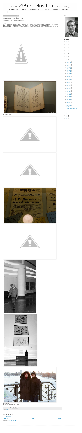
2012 (67, 59)
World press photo (69, 109)
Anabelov (5, 12)
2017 (67, 52)
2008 (67, 116)
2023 (67, 42)
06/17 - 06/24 (69, 85)
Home (33, 418)
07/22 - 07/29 (69, 84)
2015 (67, 55)
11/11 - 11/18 (69, 67)
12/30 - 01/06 (69, 61)
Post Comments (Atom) (12, 420)
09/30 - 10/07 (69, 74)
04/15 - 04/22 (69, 91)
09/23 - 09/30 (69, 76)
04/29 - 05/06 (69, 90)
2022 (67, 44)
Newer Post (6, 418)
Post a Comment (8, 416)
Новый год (68, 106)
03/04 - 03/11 (69, 100)
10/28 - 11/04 (69, 70)
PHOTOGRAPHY (11, 12)
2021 (67, 45)
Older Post (59, 418)
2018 (67, 50)
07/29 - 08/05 (69, 82)
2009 (67, 115)
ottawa (7, 409)
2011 (67, 112)
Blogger (48, 429)
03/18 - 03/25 (69, 97)
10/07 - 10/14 (69, 73)
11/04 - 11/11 (69, 68)
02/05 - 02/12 (69, 105)
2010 (67, 113)
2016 (67, 53)
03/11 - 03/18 (69, 99)
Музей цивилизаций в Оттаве (71, 108)
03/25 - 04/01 (69, 96)
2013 (67, 58)
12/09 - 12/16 (69, 62)
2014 (67, 56)
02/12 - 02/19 (69, 103)
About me (18, 12)
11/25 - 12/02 (69, 64)
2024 (67, 41)
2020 (67, 47)
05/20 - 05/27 (69, 87)
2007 (67, 118)
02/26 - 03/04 (69, 102)
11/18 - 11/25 (69, 65)
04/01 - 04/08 (69, 94)
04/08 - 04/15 (69, 93)
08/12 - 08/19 (69, 79)
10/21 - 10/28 (69, 71)
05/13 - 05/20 (69, 88)
